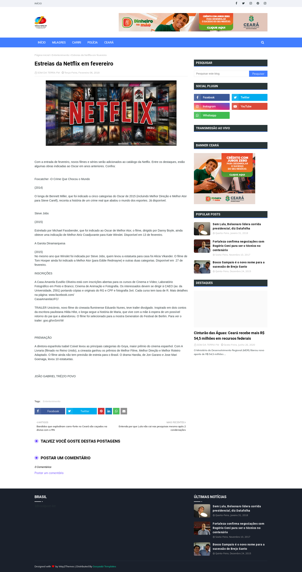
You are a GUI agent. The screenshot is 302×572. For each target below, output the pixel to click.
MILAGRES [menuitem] (59, 42)
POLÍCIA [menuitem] (92, 42)
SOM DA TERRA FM (48, 72)
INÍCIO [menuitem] (42, 42)
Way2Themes (66, 566)
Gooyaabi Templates (104, 566)
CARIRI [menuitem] (76, 42)
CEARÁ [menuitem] (109, 42)
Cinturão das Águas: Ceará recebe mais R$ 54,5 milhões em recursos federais (229, 336)
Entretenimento (60, 55)
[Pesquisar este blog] (221, 74)
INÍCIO (38, 3)
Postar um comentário (49, 473)
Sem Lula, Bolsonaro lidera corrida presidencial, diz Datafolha (237, 226)
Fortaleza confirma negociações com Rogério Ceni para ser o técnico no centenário (238, 246)
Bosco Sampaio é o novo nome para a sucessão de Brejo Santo (239, 264)
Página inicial (42, 55)
